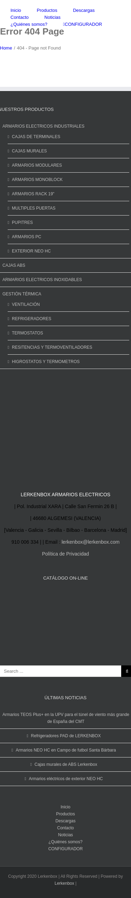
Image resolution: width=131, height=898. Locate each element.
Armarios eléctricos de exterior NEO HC (66, 778)
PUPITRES (22, 222)
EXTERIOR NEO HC (31, 251)
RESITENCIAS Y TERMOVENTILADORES (52, 347)
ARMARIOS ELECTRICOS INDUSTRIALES (43, 126)
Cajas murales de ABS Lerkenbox (66, 764)
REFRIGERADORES (31, 318)
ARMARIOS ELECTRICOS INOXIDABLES (42, 279)
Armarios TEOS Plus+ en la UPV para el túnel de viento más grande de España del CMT (65, 718)
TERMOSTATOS (27, 333)
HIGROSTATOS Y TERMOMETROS (46, 361)
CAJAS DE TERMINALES (36, 136)
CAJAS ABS (13, 265)
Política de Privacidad (65, 554)
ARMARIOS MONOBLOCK (37, 179)
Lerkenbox (64, 883)
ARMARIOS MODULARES (37, 165)
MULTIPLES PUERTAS (34, 208)
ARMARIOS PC (26, 236)
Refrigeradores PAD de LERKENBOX (66, 735)
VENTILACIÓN (26, 304)
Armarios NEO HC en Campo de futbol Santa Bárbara (66, 750)
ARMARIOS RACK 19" (33, 193)
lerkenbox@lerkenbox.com (90, 542)
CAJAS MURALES (29, 151)
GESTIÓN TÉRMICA (21, 294)
